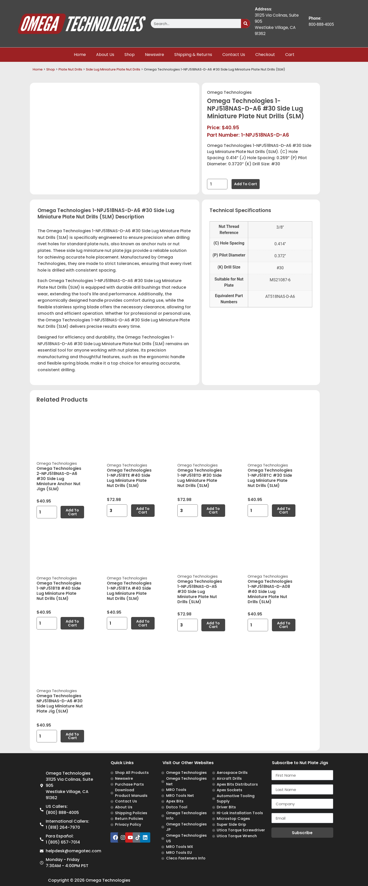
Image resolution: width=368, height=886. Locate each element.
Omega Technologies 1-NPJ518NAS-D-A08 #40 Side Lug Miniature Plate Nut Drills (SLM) (270, 591)
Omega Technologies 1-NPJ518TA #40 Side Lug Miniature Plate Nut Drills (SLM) (129, 590)
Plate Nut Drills (70, 69)
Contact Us (233, 54)
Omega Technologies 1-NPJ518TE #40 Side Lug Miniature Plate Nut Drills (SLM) (129, 477)
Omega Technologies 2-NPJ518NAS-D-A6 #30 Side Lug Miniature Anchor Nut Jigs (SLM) (59, 478)
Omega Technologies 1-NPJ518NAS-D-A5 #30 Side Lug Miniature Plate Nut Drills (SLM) (199, 591)
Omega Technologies (229, 92)
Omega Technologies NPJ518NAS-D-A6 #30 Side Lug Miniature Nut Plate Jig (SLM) (60, 703)
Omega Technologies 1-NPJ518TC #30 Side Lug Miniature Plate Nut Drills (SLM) (270, 477)
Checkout (265, 54)
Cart (289, 54)
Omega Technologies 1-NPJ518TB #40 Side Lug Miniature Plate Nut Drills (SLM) (59, 590)
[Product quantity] (217, 184)
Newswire (154, 54)
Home (80, 54)
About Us (105, 54)
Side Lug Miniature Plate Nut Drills (113, 69)
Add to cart (245, 183)
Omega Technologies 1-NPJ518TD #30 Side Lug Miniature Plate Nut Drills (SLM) (199, 477)
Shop (129, 54)
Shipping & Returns (193, 54)
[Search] (245, 23)
